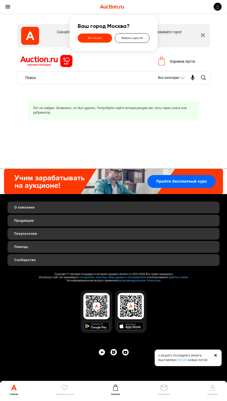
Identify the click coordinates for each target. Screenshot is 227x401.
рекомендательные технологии (141, 280)
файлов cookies (178, 277)
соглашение (86, 277)
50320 (182, 360)
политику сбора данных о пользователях (121, 277)
